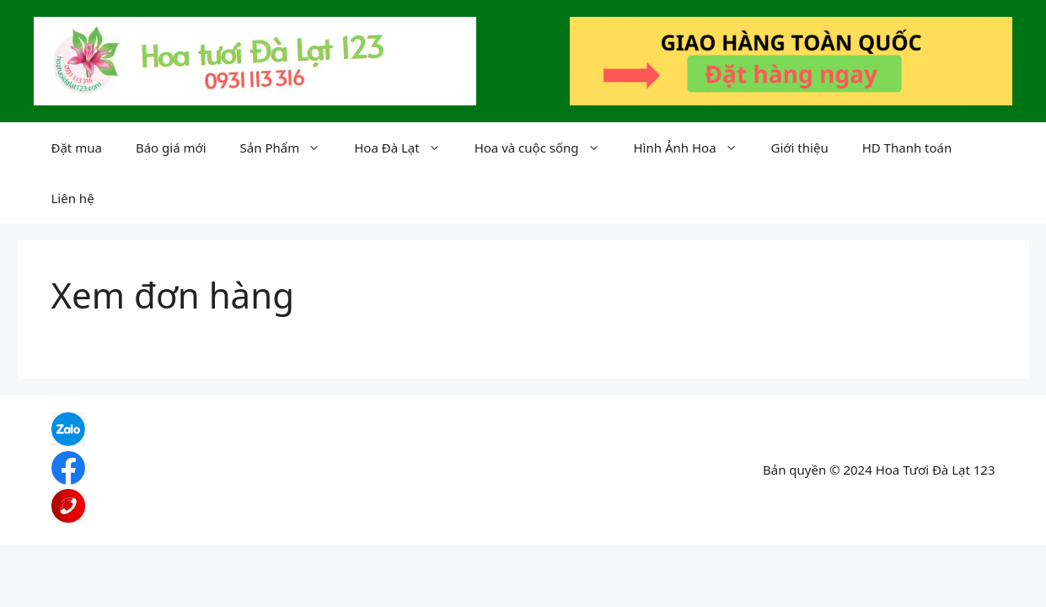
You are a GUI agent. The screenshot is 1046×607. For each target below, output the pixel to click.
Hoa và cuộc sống (546, 147)
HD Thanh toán (907, 147)
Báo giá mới (171, 147)
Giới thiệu (800, 147)
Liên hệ (72, 198)
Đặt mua (76, 147)
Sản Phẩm (289, 147)
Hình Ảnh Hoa (694, 147)
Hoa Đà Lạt (405, 147)
